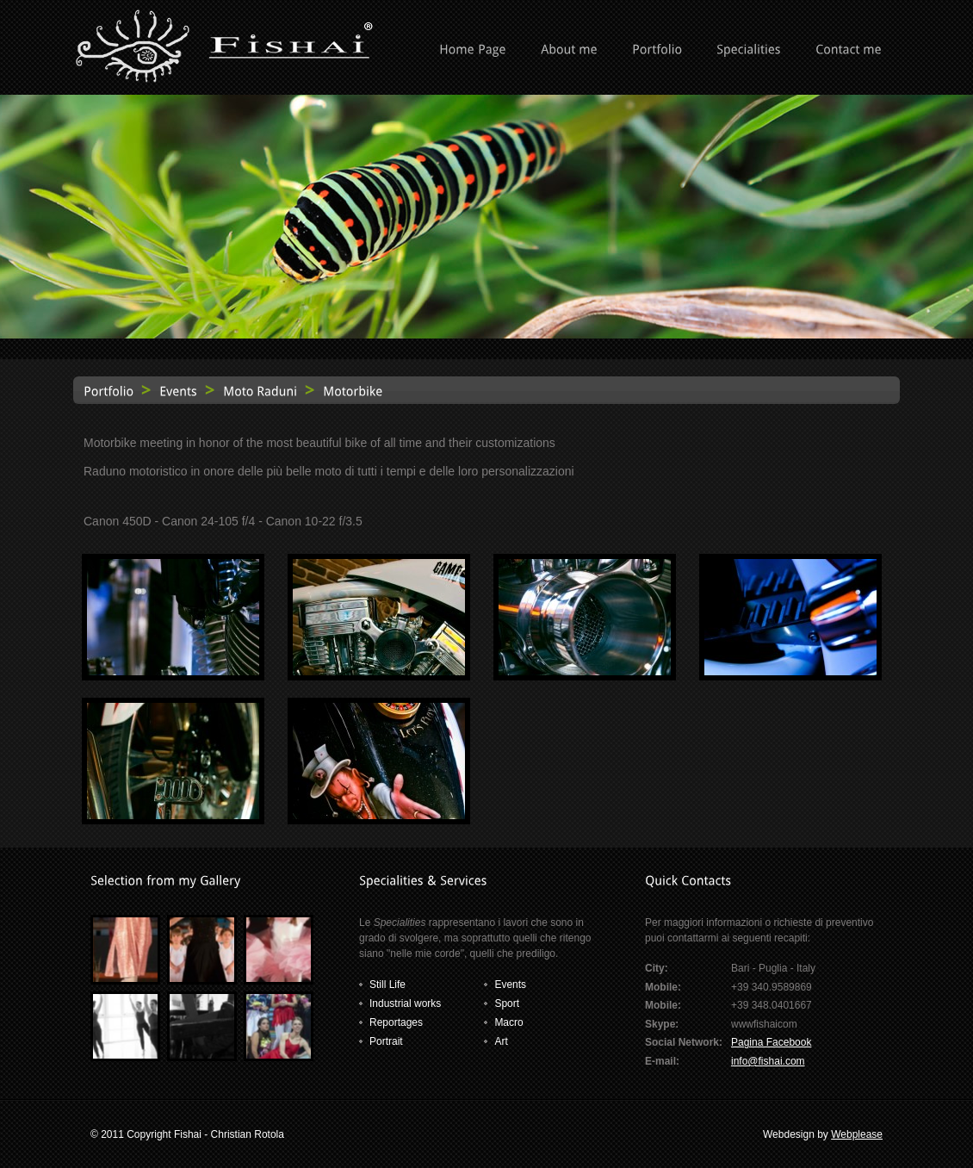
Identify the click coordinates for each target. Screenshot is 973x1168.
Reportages (396, 1022)
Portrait (386, 1041)
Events (510, 985)
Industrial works (405, 1003)
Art (500, 1041)
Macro (508, 1022)
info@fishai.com (768, 1061)
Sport (506, 1003)
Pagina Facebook (771, 1042)
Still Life (387, 985)
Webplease (857, 1134)
